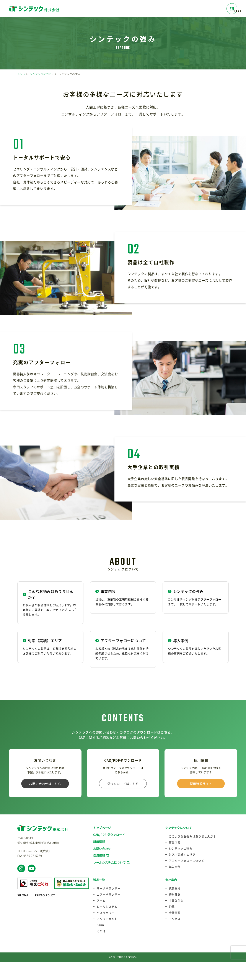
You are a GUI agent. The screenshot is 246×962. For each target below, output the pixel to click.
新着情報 (99, 841)
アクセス (175, 919)
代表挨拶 (175, 888)
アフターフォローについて (186, 861)
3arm (100, 925)
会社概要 (175, 913)
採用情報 (99, 855)
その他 (101, 931)
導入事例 (175, 867)
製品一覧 (99, 880)
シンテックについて (42, 74)
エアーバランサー (108, 894)
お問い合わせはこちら (45, 783)
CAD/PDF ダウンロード (109, 834)
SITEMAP (22, 895)
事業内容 (175, 842)
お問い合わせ (102, 848)
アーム (101, 901)
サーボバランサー (108, 888)
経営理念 (175, 894)
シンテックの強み (180, 848)
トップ (21, 74)
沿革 (172, 907)
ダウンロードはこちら (123, 783)
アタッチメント (107, 919)
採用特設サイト (201, 783)
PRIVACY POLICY (45, 895)
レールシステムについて (109, 862)
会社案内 (171, 880)
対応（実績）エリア (182, 855)
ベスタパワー (105, 913)
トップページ (102, 828)
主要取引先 (176, 901)
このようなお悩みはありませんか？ (192, 836)
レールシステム (107, 907)
